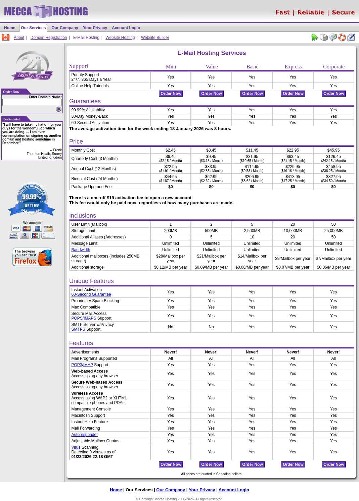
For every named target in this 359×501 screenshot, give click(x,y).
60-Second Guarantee (91, 294)
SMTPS (78, 329)
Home (9, 27)
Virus (75, 447)
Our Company (64, 27)
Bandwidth (80, 249)
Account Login (126, 27)
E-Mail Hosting (86, 37)
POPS (76, 318)
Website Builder (155, 37)
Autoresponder (84, 434)
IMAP (88, 365)
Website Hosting (120, 37)
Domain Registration (49, 37)
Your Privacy (95, 27)
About (19, 37)
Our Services (33, 27)
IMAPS (90, 318)
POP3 (76, 365)
